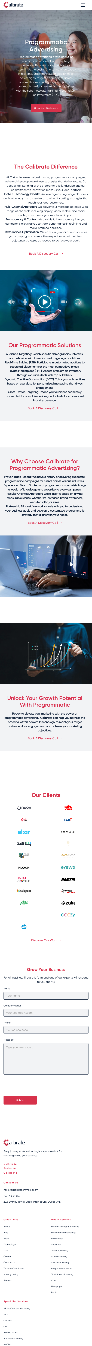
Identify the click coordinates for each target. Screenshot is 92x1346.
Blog (6, 1232)
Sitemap (8, 1280)
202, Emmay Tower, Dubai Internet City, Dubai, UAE (32, 1201)
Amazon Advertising (13, 1338)
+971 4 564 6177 (12, 1195)
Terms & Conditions (14, 1268)
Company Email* (13, 1005)
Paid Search (57, 1238)
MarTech (8, 1344)
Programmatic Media (61, 1268)
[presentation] (30, 1086)
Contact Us (10, 1262)
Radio (54, 1292)
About (7, 1226)
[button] (82, 5)
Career (7, 1256)
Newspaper (57, 1286)
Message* (9, 1039)
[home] (13, 5)
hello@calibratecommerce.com (21, 1189)
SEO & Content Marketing (17, 1308)
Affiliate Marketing (60, 1262)
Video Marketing (59, 1256)
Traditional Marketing (62, 1274)
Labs (6, 1250)
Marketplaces (11, 1332)
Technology (10, 1244)
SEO (6, 1314)
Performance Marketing (63, 1232)
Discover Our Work (46, 940)
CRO (6, 1326)
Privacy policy (11, 1274)
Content (8, 1320)
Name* (7, 988)
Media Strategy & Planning (65, 1226)
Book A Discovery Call (46, 253)
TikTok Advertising (59, 1250)
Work (6, 1238)
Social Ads (56, 1244)
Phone (7, 1022)
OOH (53, 1280)
